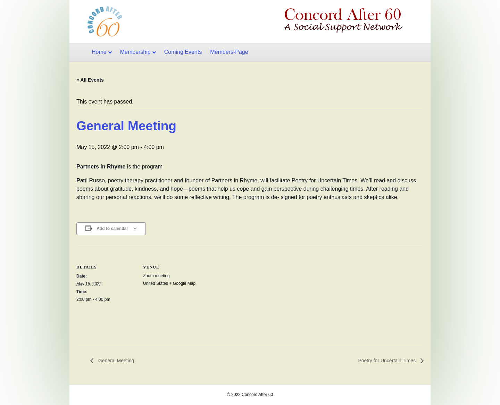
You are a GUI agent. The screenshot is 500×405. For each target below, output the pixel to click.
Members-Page (229, 52)
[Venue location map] (246, 294)
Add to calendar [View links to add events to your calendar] (112, 228)
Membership (135, 52)
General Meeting (115, 360)
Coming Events (183, 52)
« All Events (90, 80)
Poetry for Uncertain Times (387, 360)
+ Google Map (182, 283)
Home (99, 52)
